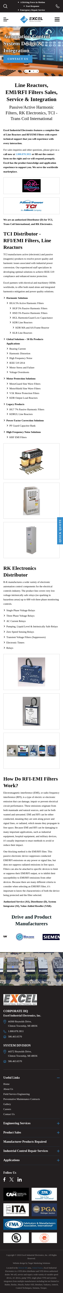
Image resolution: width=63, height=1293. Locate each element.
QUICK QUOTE (60, 530)
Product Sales (12, 1132)
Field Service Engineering (16, 1094)
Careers (7, 1109)
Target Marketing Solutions (39, 1263)
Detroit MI (22, 1268)
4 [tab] (37, 71)
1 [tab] (25, 71)
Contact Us (18, 58)
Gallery (7, 1104)
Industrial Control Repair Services (25, 1151)
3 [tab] (33, 71)
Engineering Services (16, 1123)
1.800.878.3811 (23, 154)
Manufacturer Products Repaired (25, 1141)
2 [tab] (29, 71)
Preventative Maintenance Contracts (21, 1099)
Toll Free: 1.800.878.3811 (58, 6)
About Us (8, 1089)
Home (6, 1084)
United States (37, 1268)
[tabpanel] (31, 48)
